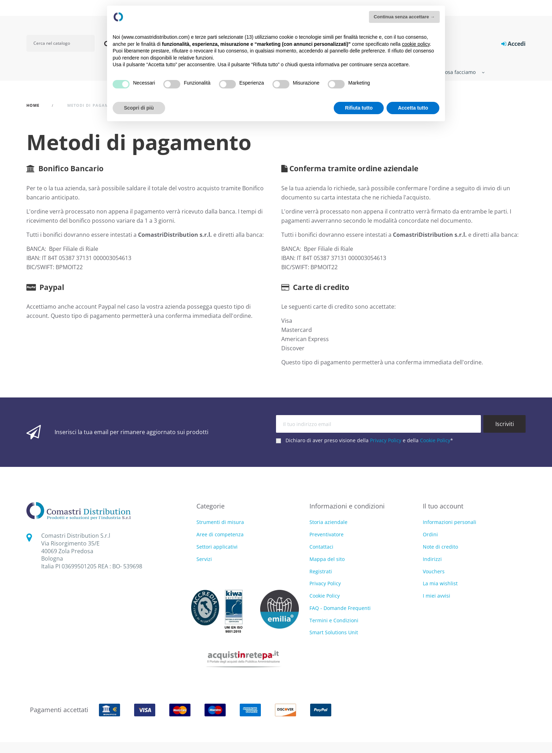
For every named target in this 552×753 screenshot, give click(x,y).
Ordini (430, 534)
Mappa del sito (327, 559)
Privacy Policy (385, 440)
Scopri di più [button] (139, 108)
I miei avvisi (436, 595)
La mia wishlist (440, 583)
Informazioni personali (449, 522)
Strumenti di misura (220, 522)
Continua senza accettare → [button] (404, 16)
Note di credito (440, 546)
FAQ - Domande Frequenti (340, 608)
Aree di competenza (220, 535)
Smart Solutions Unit (333, 632)
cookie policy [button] (416, 44)
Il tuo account (443, 506)
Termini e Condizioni (333, 620)
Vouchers (434, 571)
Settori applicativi (217, 547)
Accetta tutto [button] (413, 108)
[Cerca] (60, 43)
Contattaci (321, 546)
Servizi (204, 559)
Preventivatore (326, 534)
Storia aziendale (328, 522)
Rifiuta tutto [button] (359, 108)
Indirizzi (432, 559)
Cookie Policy (435, 440)
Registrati (320, 571)
